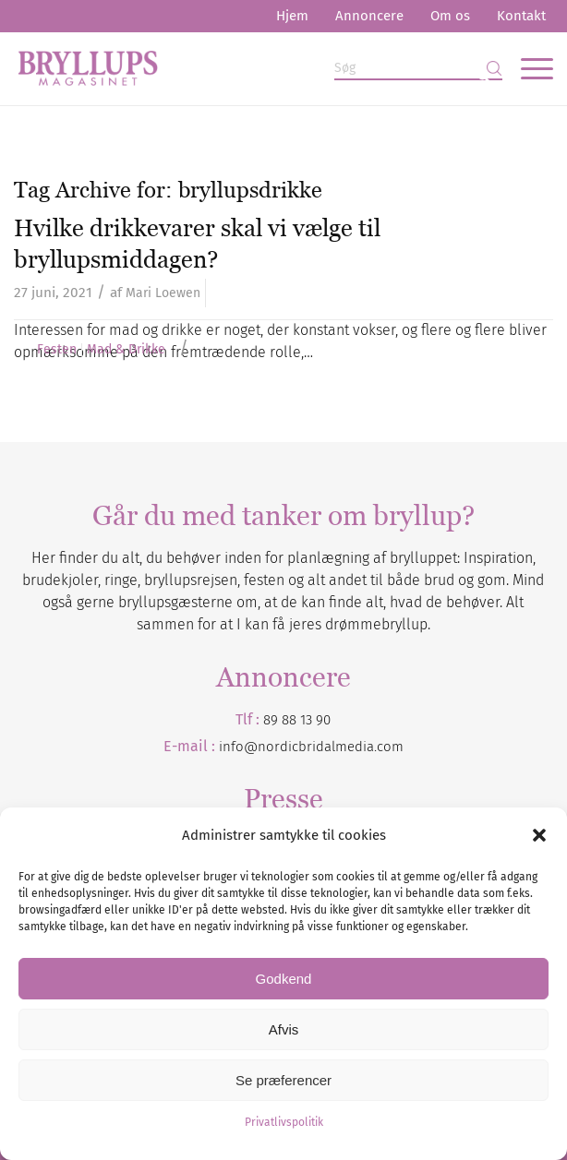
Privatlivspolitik (284, 1122)
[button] (539, 835)
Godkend (284, 979)
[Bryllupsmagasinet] (229, 68)
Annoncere (369, 15)
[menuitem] (292, 16)
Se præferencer (283, 1080)
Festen (57, 349)
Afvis (284, 1029)
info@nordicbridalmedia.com (311, 746)
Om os (450, 15)
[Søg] (418, 68)
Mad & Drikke (126, 349)
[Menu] (527, 68)
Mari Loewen (163, 293)
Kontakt (521, 15)
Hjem (292, 15)
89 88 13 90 (297, 720)
